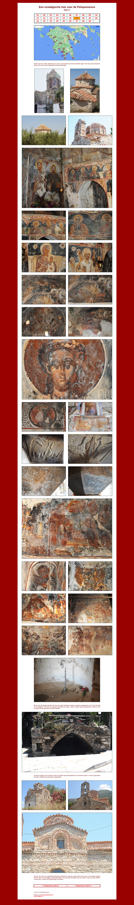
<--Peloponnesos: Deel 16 (50, 886)
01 (38, 15)
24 (57, 21)
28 (83, 21)
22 (44, 21)
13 (51, 18)
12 (44, 18)
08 (83, 15)
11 (38, 18)
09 (90, 15)
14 (57, 18)
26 (70, 21)
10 (96, 15)
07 (77, 15)
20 (96, 18)
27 (77, 21)
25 (64, 21)
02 (44, 15)
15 (64, 18)
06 (70, 15)
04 (57, 15)
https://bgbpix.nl (38, 896)
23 (51, 21)
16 (70, 18)
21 (38, 21)
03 (51, 15)
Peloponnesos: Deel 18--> (84, 886)
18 (83, 18)
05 (64, 15)
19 (90, 18)
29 (90, 21)
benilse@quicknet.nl (47, 895)
